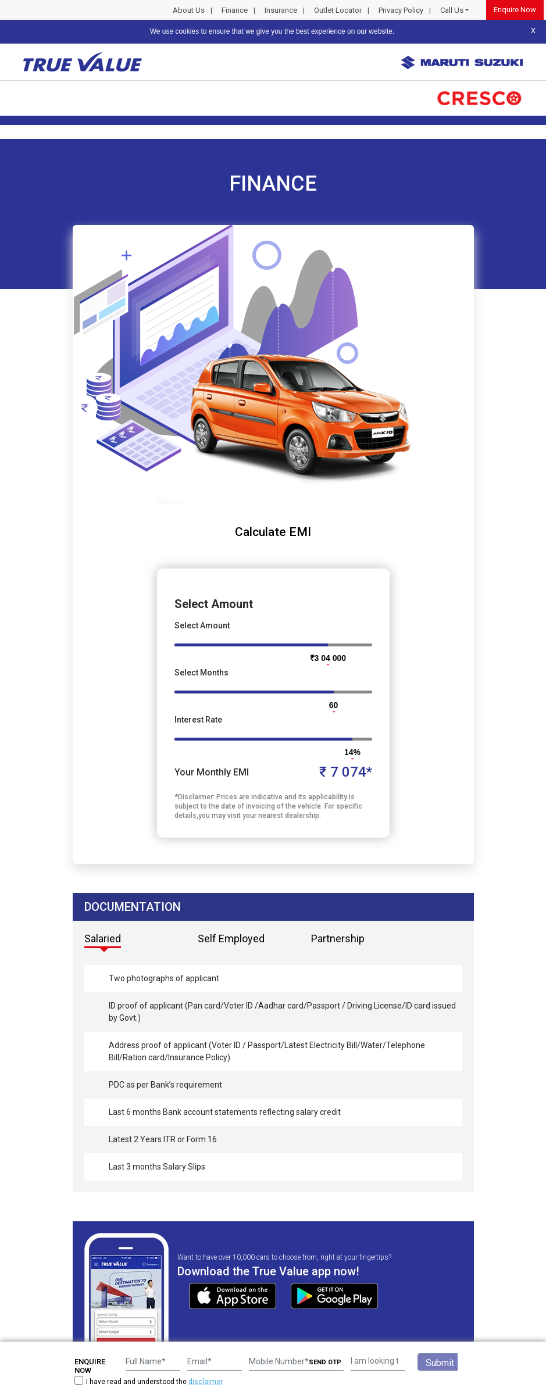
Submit (440, 1362)
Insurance (281, 10)
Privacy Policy (401, 10)
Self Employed (231, 938)
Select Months (201, 672)
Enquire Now (515, 9)
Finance (235, 10)
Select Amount (202, 625)
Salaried (102, 938)
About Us (189, 10)
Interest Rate (198, 719)
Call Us (451, 10)
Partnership (338, 938)
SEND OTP (325, 1362)
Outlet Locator (338, 10)
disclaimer (205, 1382)
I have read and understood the (148, 1381)
